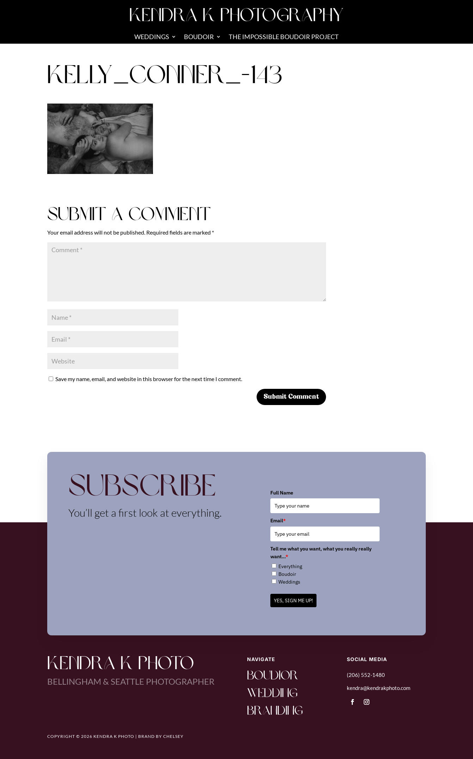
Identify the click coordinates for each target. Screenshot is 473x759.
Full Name (281, 493)
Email (278, 520)
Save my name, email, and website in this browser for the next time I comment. (148, 378)
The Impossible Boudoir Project (284, 37)
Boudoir (199, 37)
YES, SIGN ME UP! (293, 600)
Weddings (151, 37)
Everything (290, 566)
